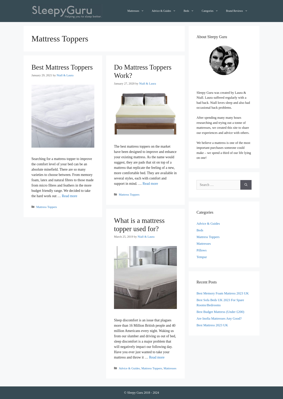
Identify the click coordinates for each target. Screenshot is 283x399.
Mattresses (137, 11)
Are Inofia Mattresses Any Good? (219, 318)
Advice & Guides (166, 11)
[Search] (246, 185)
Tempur (202, 257)
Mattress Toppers (46, 207)
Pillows (202, 250)
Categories (212, 11)
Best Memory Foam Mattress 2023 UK (223, 293)
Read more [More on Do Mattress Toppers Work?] (150, 184)
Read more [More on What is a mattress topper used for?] (156, 357)
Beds (191, 11)
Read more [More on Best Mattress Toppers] (69, 196)
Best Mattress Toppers (62, 67)
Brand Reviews (239, 11)
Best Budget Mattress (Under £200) (220, 312)
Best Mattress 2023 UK (212, 325)
